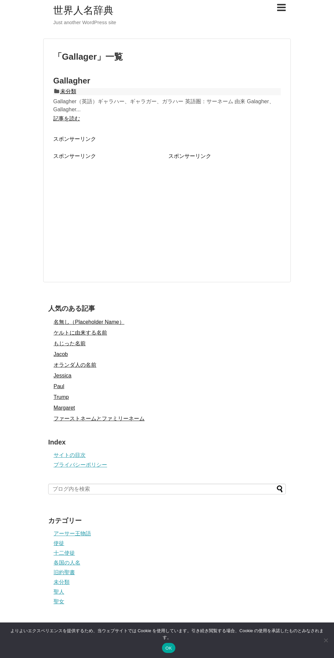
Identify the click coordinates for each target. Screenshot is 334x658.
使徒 (59, 543)
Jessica (62, 375)
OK (168, 648)
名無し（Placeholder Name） (89, 322)
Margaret (64, 408)
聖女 (59, 601)
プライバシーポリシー (80, 465)
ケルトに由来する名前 (80, 333)
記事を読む (66, 118)
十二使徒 (64, 553)
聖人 (59, 592)
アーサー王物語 (72, 533)
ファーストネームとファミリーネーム (99, 418)
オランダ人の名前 (75, 365)
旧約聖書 (64, 572)
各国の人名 (67, 562)
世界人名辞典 (83, 10)
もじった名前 (70, 343)
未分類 (68, 91)
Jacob (61, 354)
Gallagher (71, 80)
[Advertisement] (109, 207)
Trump (61, 397)
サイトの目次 (70, 455)
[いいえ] (325, 640)
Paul (59, 386)
